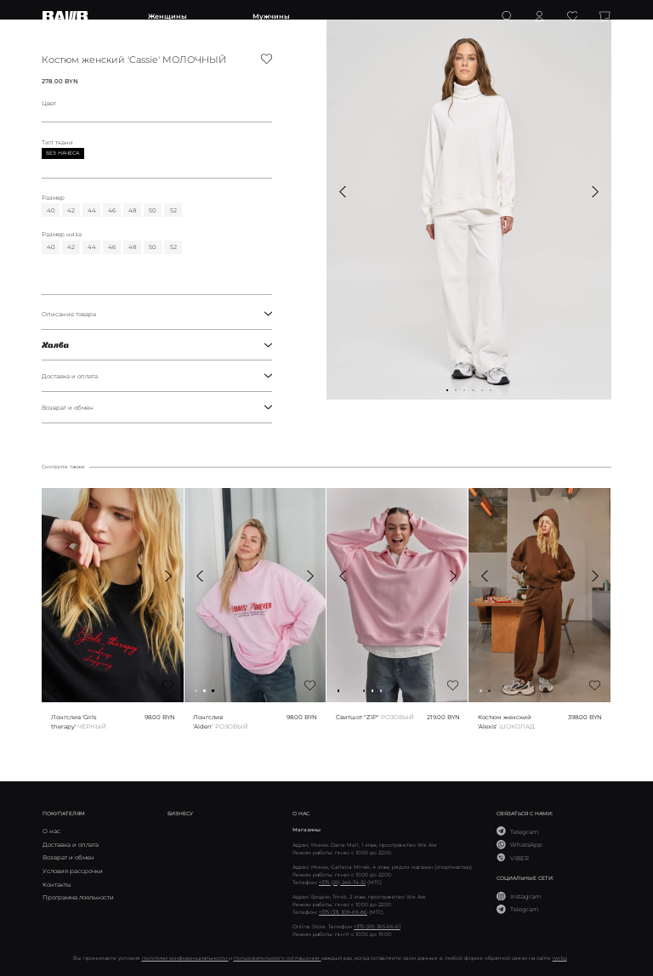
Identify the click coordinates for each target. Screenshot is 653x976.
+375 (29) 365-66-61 (377, 926)
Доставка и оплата (157, 376)
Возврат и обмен (157, 407)
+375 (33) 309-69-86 (343, 912)
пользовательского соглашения (277, 958)
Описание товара (157, 313)
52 (173, 210)
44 (92, 210)
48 (132, 210)
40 (51, 210)
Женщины (167, 15)
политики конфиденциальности (185, 958)
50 (152, 210)
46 (112, 210)
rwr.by (560, 958)
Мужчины (271, 15)
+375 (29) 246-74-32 (342, 882)
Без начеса (62, 153)
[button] (343, 191)
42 (71, 210)
